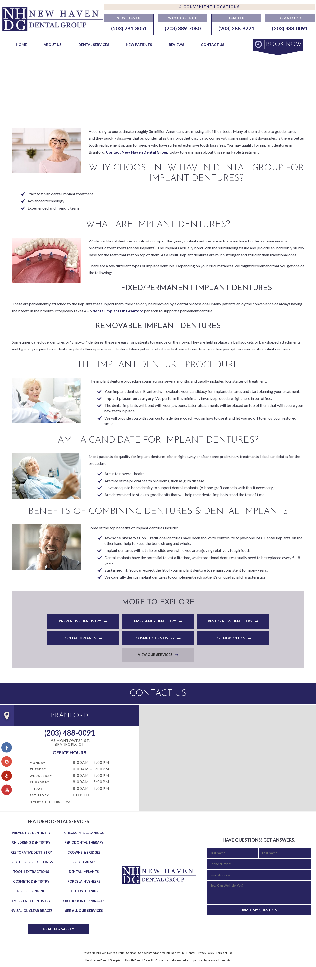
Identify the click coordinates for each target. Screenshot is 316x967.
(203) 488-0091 (290, 28)
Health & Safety (58, 929)
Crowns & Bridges (84, 852)
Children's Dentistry (31, 842)
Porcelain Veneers (84, 881)
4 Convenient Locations (209, 6)
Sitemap (131, 952)
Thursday (39, 782)
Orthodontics (230, 638)
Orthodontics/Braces (84, 901)
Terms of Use (224, 952)
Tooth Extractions (31, 872)
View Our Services (155, 654)
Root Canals (84, 862)
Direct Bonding (31, 891)
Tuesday (38, 769)
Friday (36, 789)
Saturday (39, 795)
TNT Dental (187, 952)
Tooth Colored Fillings (31, 862)
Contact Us (212, 44)
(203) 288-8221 (236, 28)
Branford (290, 18)
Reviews (176, 44)
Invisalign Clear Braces (31, 911)
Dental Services (93, 44)
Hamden (236, 18)
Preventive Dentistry (80, 621)
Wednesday (41, 776)
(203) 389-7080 (183, 28)
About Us (52, 44)
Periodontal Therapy (83, 842)
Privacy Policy (205, 952)
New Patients (139, 44)
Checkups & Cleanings (84, 833)
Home (21, 44)
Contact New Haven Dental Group (137, 152)
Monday (38, 763)
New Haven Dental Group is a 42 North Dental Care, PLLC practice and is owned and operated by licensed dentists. (158, 960)
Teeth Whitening (84, 891)
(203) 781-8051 (129, 28)
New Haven (129, 18)
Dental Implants (80, 638)
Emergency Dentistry (155, 621)
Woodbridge (182, 18)
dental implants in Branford (118, 310)
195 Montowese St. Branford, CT (69, 742)
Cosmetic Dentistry (155, 638)
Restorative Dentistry (230, 621)
